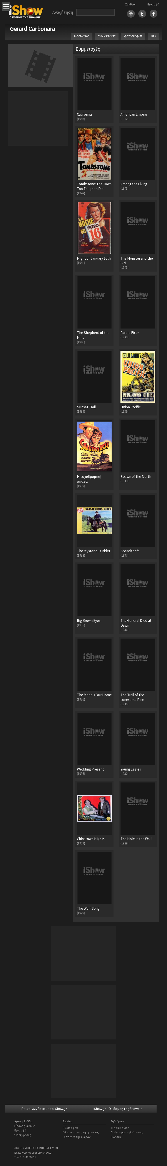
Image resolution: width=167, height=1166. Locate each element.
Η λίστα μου (70, 1128)
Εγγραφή (153, 4)
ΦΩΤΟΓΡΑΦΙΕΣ (133, 36)
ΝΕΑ (153, 36)
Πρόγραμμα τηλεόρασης (127, 1132)
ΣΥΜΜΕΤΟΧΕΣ (106, 36)
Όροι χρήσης (22, 1135)
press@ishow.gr (42, 1152)
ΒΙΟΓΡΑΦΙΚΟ (81, 36)
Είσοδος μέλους (24, 1126)
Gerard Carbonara (32, 29)
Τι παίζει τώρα (120, 1128)
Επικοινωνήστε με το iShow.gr (44, 1108)
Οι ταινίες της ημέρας (77, 1137)
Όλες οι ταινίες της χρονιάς (81, 1132)
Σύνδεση (130, 4)
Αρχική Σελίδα (23, 1121)
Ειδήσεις (116, 1137)
